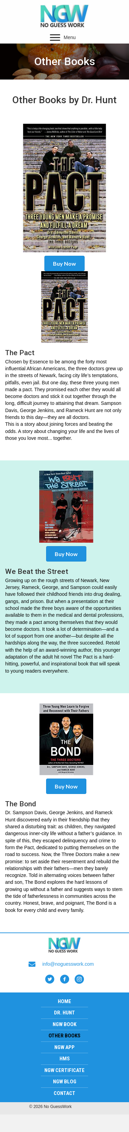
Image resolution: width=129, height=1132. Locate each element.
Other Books (64, 1036)
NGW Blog (64, 1082)
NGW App (64, 1047)
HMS (65, 1059)
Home (64, 1001)
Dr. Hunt (64, 1013)
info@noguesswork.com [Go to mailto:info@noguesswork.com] (68, 964)
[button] (55, 38)
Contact (64, 1093)
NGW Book (64, 1024)
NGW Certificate (64, 1070)
